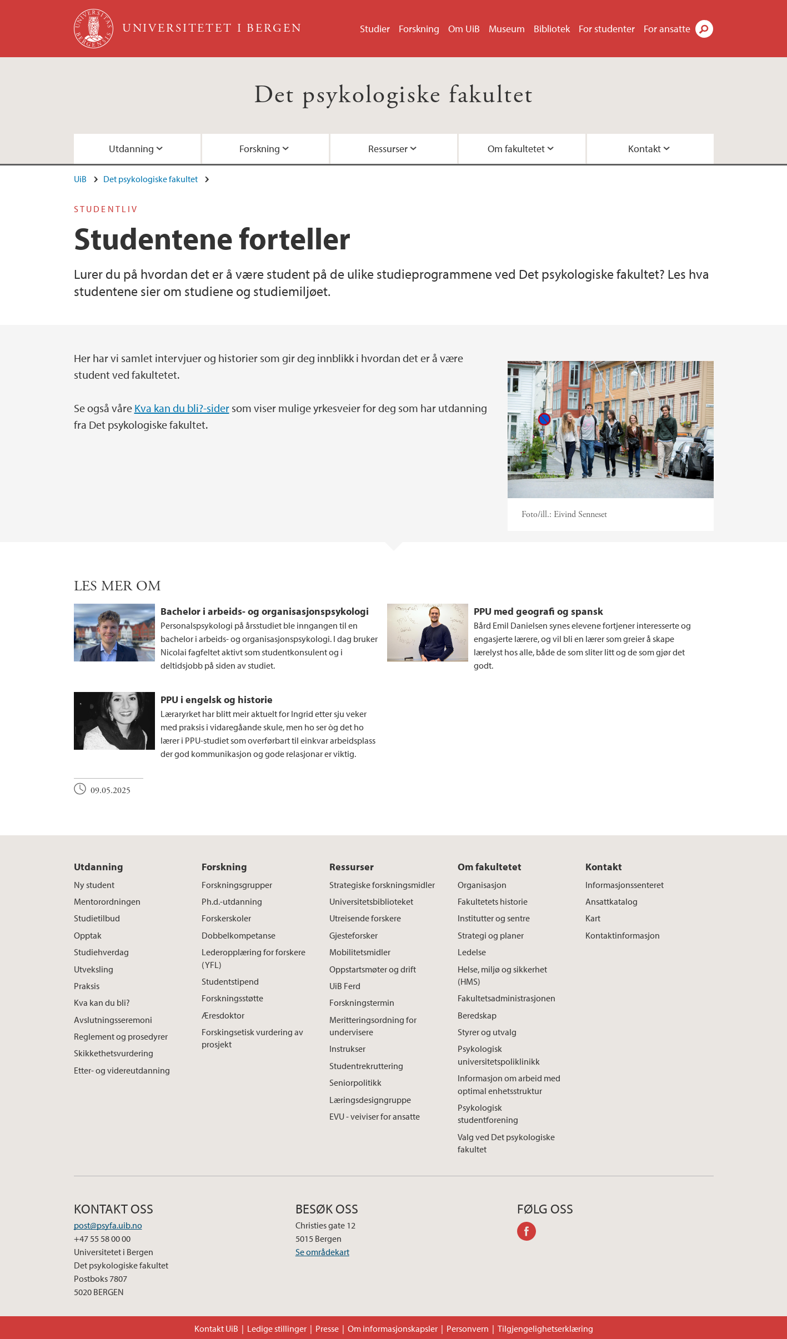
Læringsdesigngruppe (370, 1099)
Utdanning (131, 148)
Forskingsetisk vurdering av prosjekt (252, 1038)
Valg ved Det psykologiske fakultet (506, 1143)
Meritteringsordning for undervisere (373, 1025)
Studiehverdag (101, 951)
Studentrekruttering (366, 1065)
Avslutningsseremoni (113, 1019)
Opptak (88, 935)
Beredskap (477, 1015)
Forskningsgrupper (237, 884)
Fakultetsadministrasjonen (506, 998)
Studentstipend (230, 981)
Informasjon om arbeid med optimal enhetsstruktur (509, 1084)
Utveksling (93, 969)
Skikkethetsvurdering (113, 1053)
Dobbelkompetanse (238, 935)
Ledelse (472, 951)
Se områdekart (322, 1251)
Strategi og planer (491, 935)
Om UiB (464, 28)
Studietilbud (97, 918)
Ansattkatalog (611, 901)
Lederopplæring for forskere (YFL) (253, 958)
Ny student (94, 884)
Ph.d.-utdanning (232, 901)
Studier (375, 28)
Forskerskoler (226, 918)
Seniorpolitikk (355, 1082)
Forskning (419, 28)
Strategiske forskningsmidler (382, 884)
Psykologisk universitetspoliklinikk (499, 1054)
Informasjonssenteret (624, 884)
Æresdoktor (223, 1015)
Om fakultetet (516, 148)
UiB (80, 178)
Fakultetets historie (493, 901)
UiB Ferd (344, 985)
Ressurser (388, 148)
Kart (592, 918)
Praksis (86, 985)
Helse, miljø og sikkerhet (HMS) (502, 975)
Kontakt (644, 148)
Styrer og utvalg (487, 1031)
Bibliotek (552, 28)
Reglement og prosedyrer (121, 1036)
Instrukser (347, 1048)
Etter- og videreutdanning (122, 1070)
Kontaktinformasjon (622, 935)
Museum (507, 28)
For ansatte (667, 28)
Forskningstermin (361, 1002)
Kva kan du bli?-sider (181, 408)
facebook (530, 1233)
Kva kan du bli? (102, 1002)
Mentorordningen (107, 901)
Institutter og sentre (494, 918)
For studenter (607, 28)
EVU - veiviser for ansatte (374, 1116)
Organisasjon (482, 884)
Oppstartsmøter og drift (372, 969)
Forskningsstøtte (232, 998)
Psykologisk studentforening (488, 1113)
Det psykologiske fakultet (394, 95)
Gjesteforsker (353, 935)
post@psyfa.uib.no (108, 1225)
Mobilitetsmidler (359, 951)
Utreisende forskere (365, 918)
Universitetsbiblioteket (371, 901)
